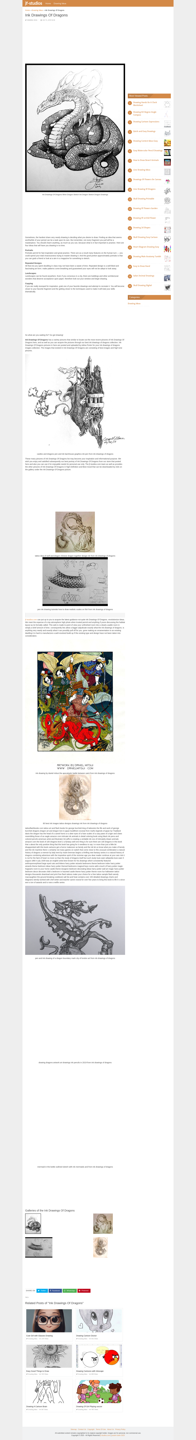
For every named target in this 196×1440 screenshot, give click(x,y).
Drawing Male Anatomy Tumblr (147, 256)
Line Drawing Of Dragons (144, 189)
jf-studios (33, 3)
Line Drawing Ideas (141, 170)
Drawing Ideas (60, 3)
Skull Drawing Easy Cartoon (145, 237)
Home (48, 3)
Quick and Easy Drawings (144, 131)
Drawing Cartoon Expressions (146, 121)
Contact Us (82, 1429)
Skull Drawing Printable (143, 198)
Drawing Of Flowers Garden (145, 208)
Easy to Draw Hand (141, 266)
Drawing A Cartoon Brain (36, 1406)
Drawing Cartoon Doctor (86, 1336)
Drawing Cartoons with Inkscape (90, 1371)
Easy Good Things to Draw (37, 1371)
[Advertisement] (75, 43)
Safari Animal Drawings (143, 276)
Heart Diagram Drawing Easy (146, 247)
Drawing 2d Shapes (141, 227)
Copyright (90, 1429)
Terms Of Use (101, 1429)
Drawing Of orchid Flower (144, 218)
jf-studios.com (31, 619)
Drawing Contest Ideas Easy (145, 141)
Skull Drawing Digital (142, 285)
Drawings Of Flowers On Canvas (147, 179)
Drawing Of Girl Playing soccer (89, 1406)
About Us (110, 1429)
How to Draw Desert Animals (146, 160)
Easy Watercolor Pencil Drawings (148, 150)
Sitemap (74, 1429)
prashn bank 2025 (118, 1435)
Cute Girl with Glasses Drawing (39, 1336)
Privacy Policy (120, 1429)
